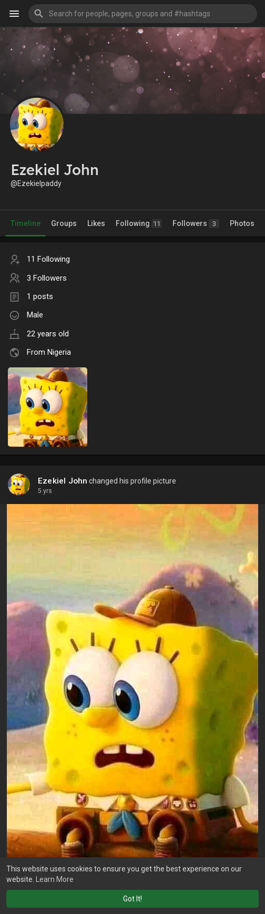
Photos (242, 223)
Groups (64, 223)
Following (139, 223)
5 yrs (45, 491)
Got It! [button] (132, 899)
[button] (142, 13)
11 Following (48, 259)
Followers (195, 223)
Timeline (25, 223)
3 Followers (47, 278)
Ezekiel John (62, 481)
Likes (96, 223)
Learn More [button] (55, 879)
